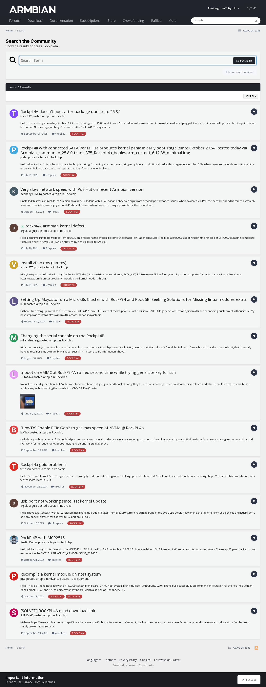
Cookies (145, 660)
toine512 (26, 116)
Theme (110, 660)
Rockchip (60, 116)
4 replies (58, 133)
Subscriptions (90, 20)
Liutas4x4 (26, 377)
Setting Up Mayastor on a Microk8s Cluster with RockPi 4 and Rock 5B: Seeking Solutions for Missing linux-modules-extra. (133, 299)
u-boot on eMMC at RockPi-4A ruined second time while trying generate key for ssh (98, 372)
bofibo (24, 432)
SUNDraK (26, 615)
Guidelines (48, 682)
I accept (249, 679)
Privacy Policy (128, 660)
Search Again (244, 60)
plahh (23, 157)
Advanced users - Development (69, 579)
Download (35, 20)
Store (112, 20)
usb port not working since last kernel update (63, 501)
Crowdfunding (133, 20)
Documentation (61, 20)
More (172, 20)
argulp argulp (28, 231)
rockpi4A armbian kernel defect (52, 226)
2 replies (58, 450)
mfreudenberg (29, 340)
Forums (14, 20)
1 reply (53, 211)
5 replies (49, 175)
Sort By (250, 96)
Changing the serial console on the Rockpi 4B (62, 335)
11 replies (55, 523)
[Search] (211, 20)
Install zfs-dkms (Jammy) (43, 262)
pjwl (23, 579)
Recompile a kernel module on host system (60, 574)
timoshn (25, 469)
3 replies (49, 248)
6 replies (53, 358)
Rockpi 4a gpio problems (43, 464)
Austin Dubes (28, 542)
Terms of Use (14, 682)
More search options (239, 72)
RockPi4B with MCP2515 (42, 537)
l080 (23, 304)
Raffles (156, 20)
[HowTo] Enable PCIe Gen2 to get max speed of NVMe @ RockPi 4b (82, 427)
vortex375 (26, 267)
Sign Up (251, 8)
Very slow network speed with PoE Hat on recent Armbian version (82, 189)
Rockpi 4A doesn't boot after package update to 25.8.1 (70, 111)
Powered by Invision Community (133, 665)
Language (93, 660)
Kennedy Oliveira (31, 194)
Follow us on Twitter (167, 660)
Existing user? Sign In (223, 8)
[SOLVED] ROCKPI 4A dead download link (57, 610)
